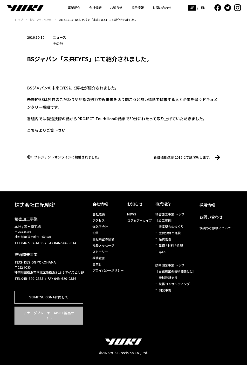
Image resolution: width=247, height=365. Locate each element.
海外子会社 (100, 226)
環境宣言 (98, 258)
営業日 (97, 264)
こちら (33, 130)
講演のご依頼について (215, 228)
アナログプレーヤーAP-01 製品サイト (48, 315)
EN (203, 7)
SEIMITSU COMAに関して (48, 297)
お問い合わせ (161, 7)
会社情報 (95, 7)
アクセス (98, 220)
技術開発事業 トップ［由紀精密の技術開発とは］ (175, 268)
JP (192, 7)
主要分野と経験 (170, 233)
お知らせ (116, 7)
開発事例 (165, 290)
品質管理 (165, 239)
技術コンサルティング (174, 284)
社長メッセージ (103, 245)
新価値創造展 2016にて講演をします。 (187, 157)
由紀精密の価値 (103, 239)
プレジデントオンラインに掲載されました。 (64, 157)
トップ (18, 20)
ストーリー (100, 251)
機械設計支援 (168, 277)
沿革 (95, 233)
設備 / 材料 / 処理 (171, 245)
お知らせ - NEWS (40, 20)
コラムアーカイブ (139, 220)
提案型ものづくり (171, 226)
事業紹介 (74, 7)
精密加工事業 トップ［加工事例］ (169, 217)
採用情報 (137, 7)
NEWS (131, 214)
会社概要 (98, 214)
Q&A (162, 251)
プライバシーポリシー (108, 270)
